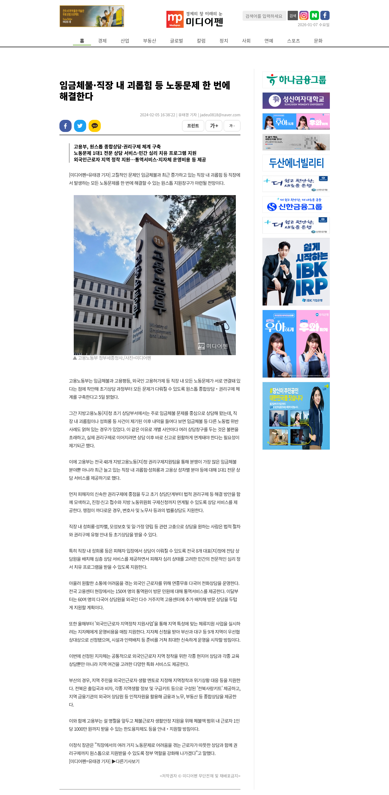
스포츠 (293, 40)
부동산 (149, 40)
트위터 (80, 126)
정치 (223, 40)
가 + (214, 125)
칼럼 (201, 40)
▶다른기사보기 (125, 761)
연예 (268, 40)
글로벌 (176, 40)
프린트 (193, 125)
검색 (292, 15)
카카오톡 (95, 126)
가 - (232, 125)
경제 (102, 40)
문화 (318, 40)
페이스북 (65, 126)
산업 (124, 40)
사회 (246, 40)
